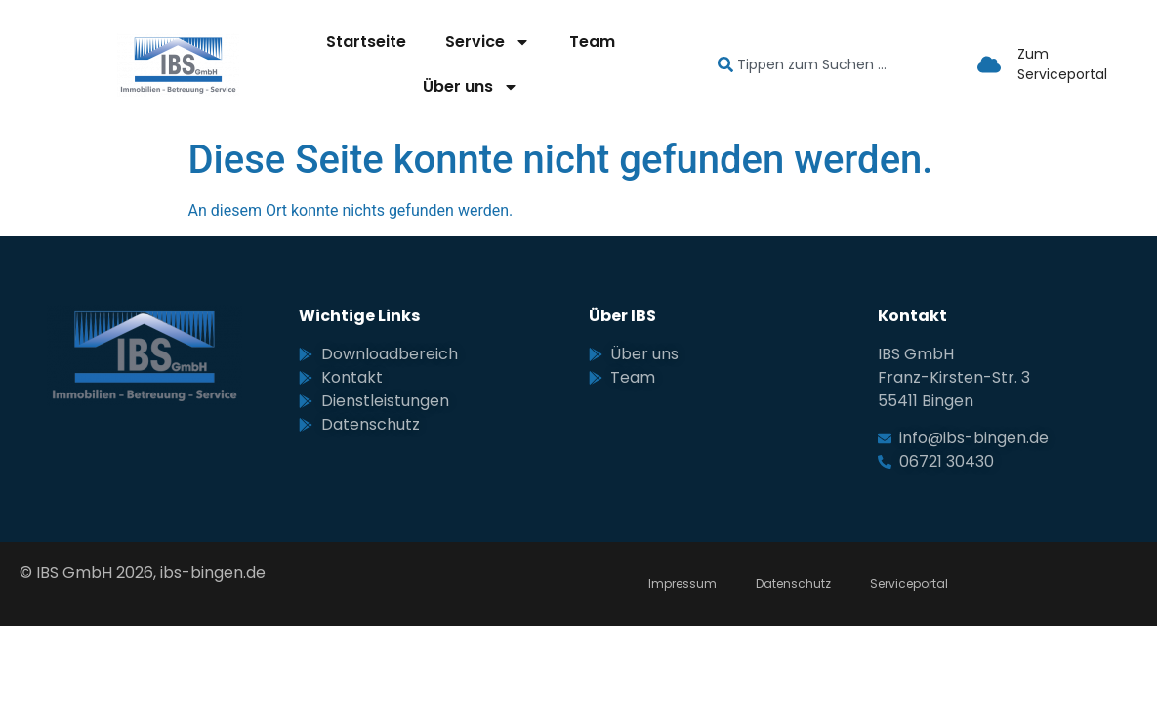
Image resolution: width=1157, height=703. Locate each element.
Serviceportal (909, 583)
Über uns (470, 86)
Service (487, 42)
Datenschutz (793, 583)
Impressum (682, 583)
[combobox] (830, 65)
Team (592, 41)
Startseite (366, 41)
